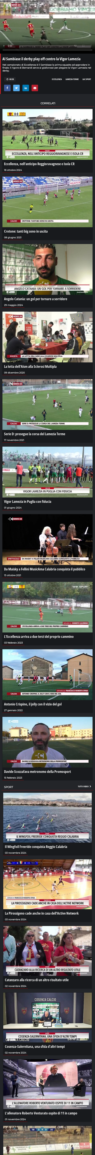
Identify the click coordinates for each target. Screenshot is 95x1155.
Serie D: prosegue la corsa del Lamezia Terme (34, 433)
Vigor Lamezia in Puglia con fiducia (27, 501)
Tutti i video (85, 786)
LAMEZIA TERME (72, 79)
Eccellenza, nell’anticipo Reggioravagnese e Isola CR (39, 163)
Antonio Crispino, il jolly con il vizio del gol (33, 704)
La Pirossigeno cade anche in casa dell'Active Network (42, 913)
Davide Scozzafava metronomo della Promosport (37, 771)
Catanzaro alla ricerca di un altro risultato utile (37, 979)
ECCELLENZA (57, 79)
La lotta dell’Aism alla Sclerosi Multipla (30, 366)
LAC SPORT (86, 79)
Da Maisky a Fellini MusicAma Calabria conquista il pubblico (44, 569)
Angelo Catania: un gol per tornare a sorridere (35, 298)
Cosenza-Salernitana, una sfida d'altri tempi (35, 1046)
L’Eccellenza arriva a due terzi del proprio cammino (39, 636)
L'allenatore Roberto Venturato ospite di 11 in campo (41, 1113)
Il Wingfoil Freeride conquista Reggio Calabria (36, 846)
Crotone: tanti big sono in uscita (26, 231)
